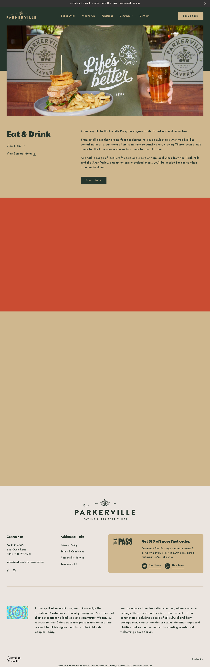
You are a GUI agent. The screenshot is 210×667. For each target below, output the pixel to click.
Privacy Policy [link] (69, 545)
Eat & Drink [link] (68, 16)
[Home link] (21, 16)
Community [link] (126, 16)
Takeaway (69, 564)
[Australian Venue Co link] (14, 659)
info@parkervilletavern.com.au (25, 562)
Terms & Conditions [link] (72, 551)
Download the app (129, 3)
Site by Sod (197, 659)
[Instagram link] (14, 570)
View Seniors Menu (21, 154)
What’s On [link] (88, 16)
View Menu (16, 146)
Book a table (191, 16)
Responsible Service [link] (72, 558)
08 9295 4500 (15, 545)
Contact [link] (144, 16)
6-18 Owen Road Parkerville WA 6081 (19, 551)
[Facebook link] (7, 570)
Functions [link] (107, 16)
